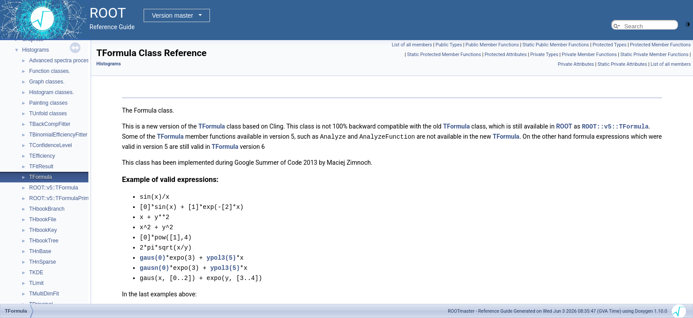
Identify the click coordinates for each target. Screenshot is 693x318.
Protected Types (610, 45)
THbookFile (42, 219)
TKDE (36, 272)
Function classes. (49, 71)
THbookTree (43, 241)
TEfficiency (42, 156)
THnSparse (42, 262)
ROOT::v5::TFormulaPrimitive (64, 198)
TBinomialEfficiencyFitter (58, 135)
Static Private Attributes (622, 64)
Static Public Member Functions (555, 45)
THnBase (40, 251)
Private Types (544, 54)
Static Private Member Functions (654, 54)
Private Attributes (576, 64)
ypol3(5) (221, 254)
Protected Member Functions (660, 45)
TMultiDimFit (44, 294)
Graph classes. (47, 82)
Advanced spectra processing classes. (74, 60)
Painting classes (48, 103)
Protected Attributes (505, 54)
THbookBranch (47, 209)
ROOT (564, 126)
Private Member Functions (589, 54)
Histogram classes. (51, 92)
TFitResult (41, 166)
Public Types (449, 45)
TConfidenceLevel (50, 145)
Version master (172, 15)
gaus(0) (153, 254)
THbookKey (43, 230)
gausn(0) (154, 263)
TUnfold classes (48, 113)
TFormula (40, 177)
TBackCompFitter (49, 124)
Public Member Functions (492, 45)
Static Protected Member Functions (444, 54)
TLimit (36, 283)
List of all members (412, 45)
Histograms (35, 50)
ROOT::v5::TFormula (53, 188)
